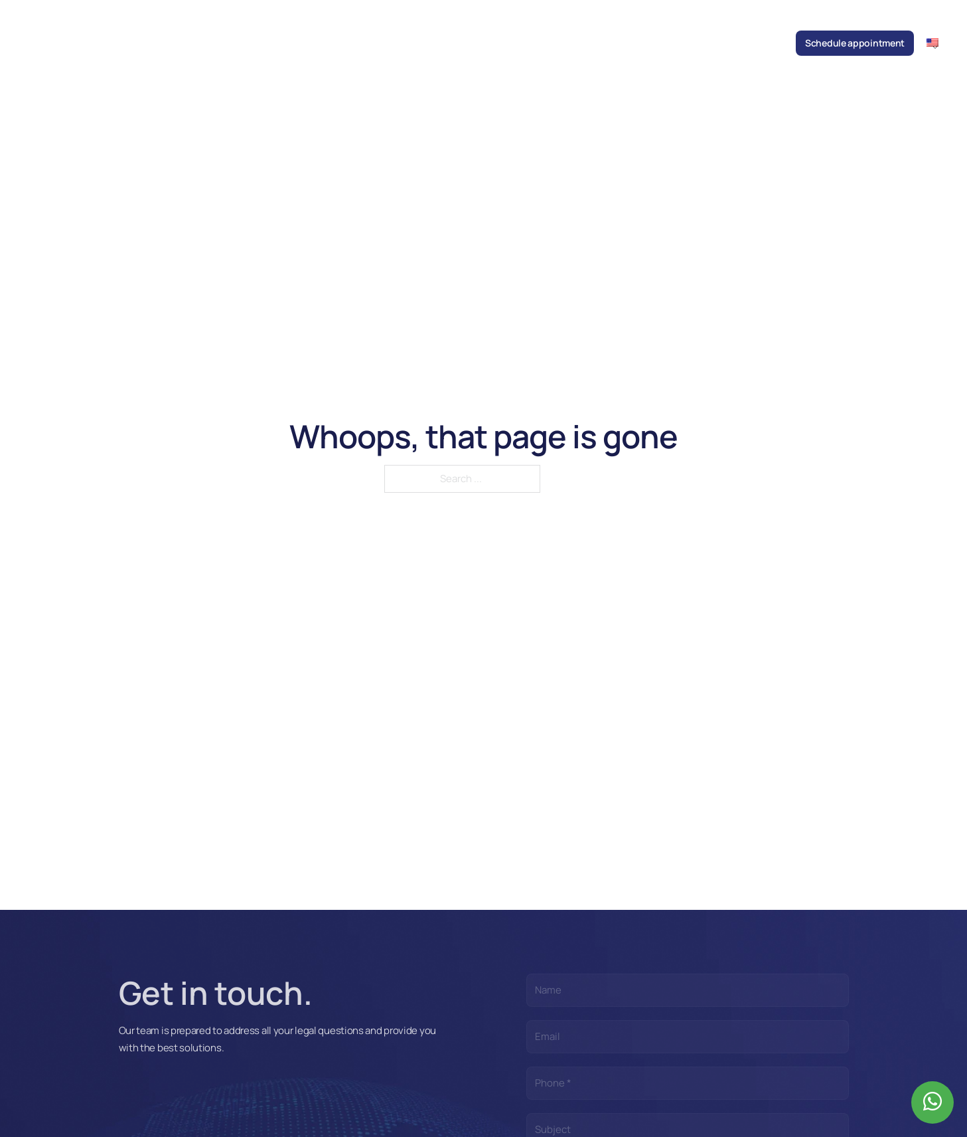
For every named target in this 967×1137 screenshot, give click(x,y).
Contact (767, 43)
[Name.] (687, 990)
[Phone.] (687, 1083)
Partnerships (646, 43)
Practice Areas (477, 43)
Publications (580, 43)
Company (381, 43)
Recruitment (712, 43)
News (530, 43)
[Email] (687, 1036)
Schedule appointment (855, 43)
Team (424, 43)
